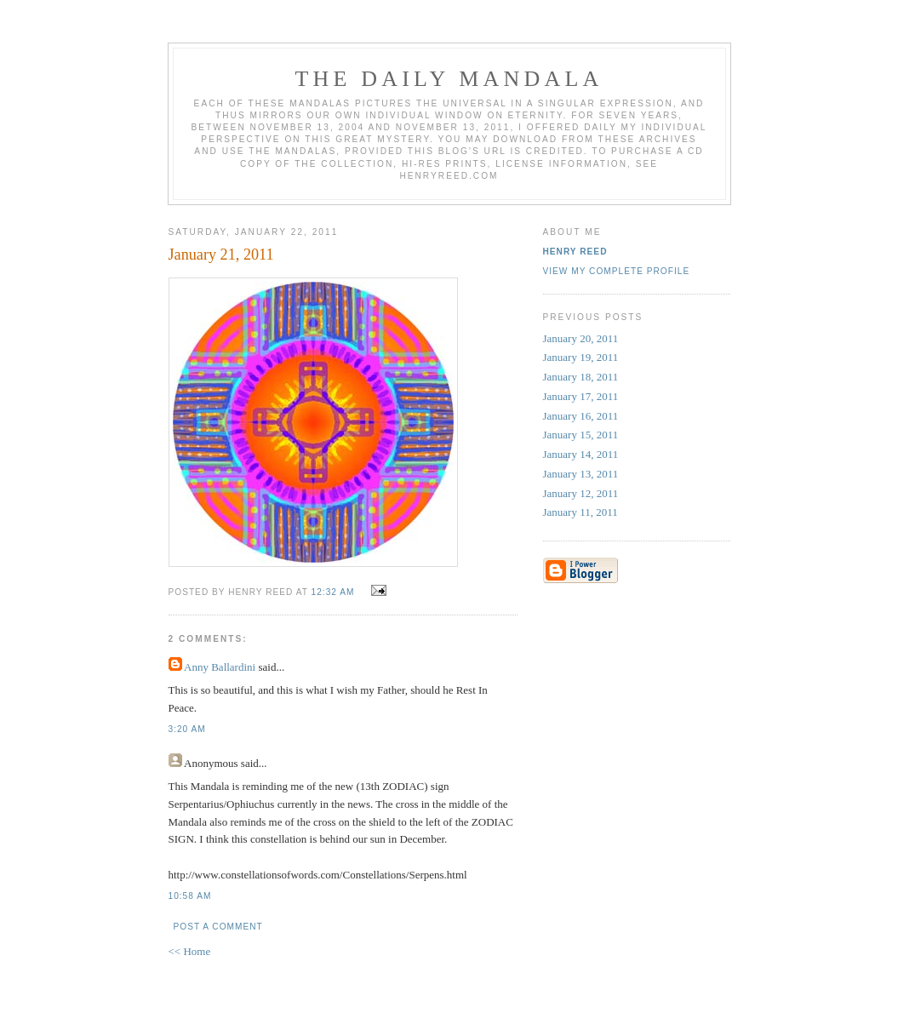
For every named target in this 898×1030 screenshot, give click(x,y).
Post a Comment (218, 926)
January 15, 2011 (581, 434)
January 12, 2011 (581, 493)
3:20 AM (187, 729)
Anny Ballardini (219, 667)
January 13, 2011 (581, 473)
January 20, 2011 (581, 338)
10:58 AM (190, 896)
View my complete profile (616, 271)
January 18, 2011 (581, 376)
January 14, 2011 (581, 454)
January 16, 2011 (581, 415)
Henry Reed (575, 251)
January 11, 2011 (580, 512)
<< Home (190, 951)
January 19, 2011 (581, 357)
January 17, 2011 (581, 396)
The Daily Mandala (449, 78)
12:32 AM (333, 592)
